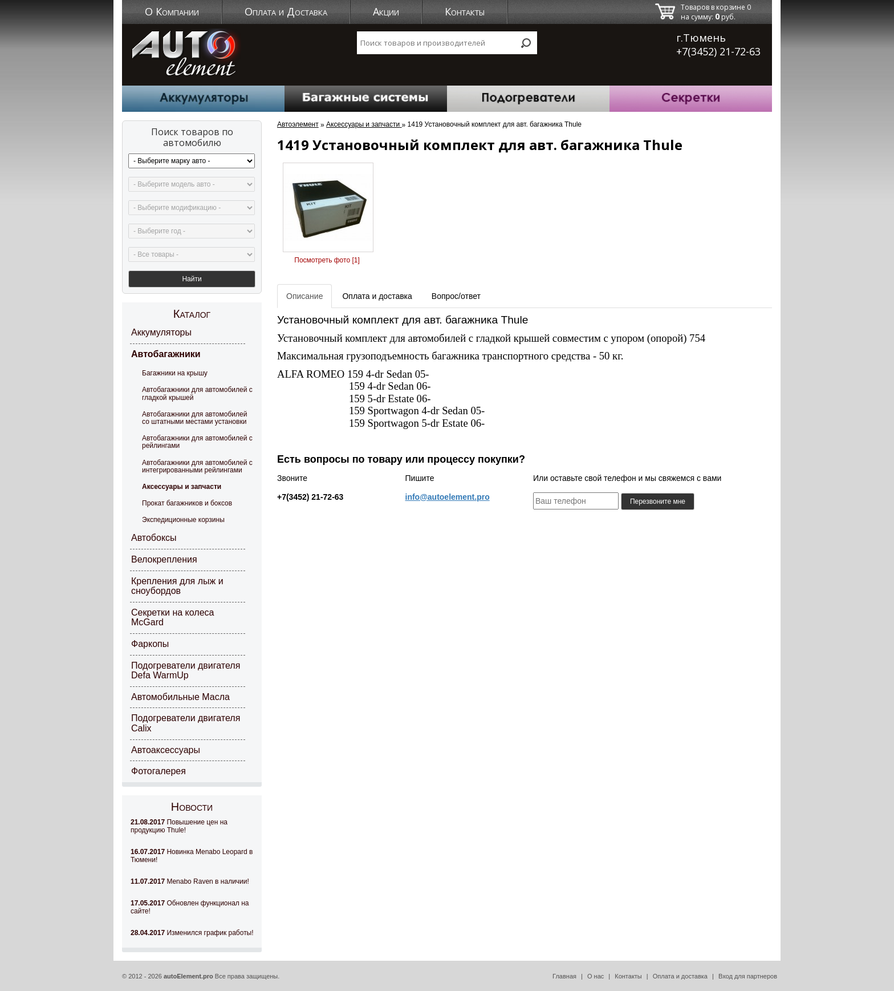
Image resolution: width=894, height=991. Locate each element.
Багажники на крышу (175, 373)
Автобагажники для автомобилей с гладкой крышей (197, 393)
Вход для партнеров (747, 976)
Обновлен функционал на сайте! (190, 907)
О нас (595, 976)
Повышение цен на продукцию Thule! (179, 826)
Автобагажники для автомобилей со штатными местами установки (194, 418)
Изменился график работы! (192, 933)
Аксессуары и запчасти (181, 487)
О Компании (172, 11)
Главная (564, 976)
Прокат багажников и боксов (187, 503)
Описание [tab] (304, 296)
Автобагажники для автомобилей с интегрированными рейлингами (197, 466)
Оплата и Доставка (286, 11)
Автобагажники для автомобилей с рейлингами (197, 442)
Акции (386, 11)
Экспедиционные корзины (183, 520)
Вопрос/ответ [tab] (456, 296)
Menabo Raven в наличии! (190, 881)
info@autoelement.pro (447, 496)
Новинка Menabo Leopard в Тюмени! (192, 856)
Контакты (465, 11)
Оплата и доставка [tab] (377, 296)
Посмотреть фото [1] (326, 260)
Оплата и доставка (680, 976)
